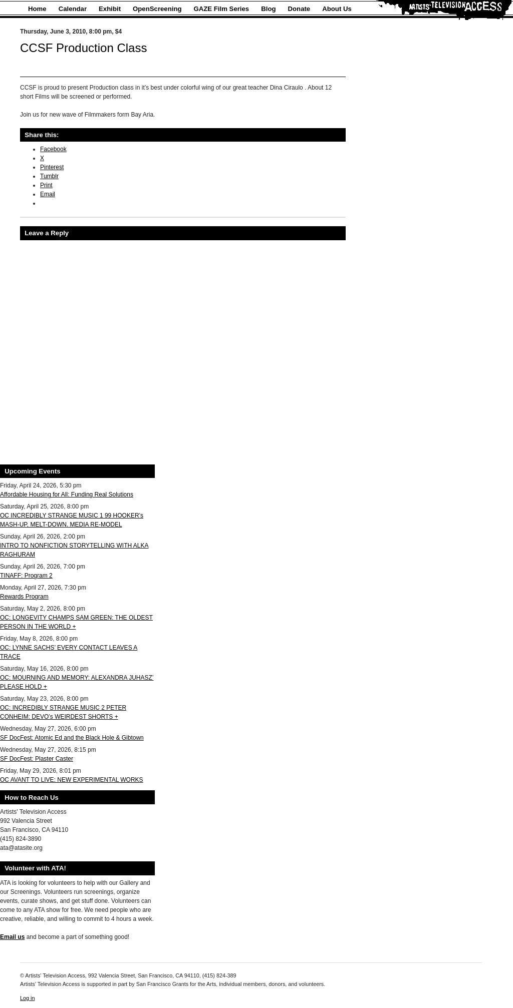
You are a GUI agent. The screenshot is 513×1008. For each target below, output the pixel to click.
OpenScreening (157, 9)
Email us (12, 936)
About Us (337, 9)
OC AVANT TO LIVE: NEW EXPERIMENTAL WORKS (71, 779)
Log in (27, 998)
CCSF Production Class (83, 48)
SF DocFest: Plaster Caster (36, 758)
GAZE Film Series (221, 9)
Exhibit (110, 9)
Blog (268, 9)
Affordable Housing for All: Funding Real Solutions (66, 494)
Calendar (73, 9)
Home (37, 9)
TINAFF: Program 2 (26, 575)
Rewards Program (24, 596)
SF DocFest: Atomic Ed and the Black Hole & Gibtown (72, 737)
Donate (299, 9)
